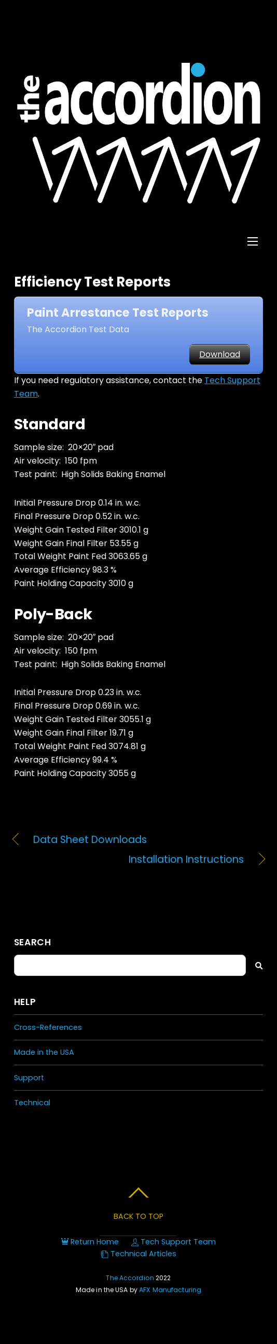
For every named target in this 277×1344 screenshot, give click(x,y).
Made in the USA (44, 1052)
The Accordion (130, 1277)
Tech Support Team (173, 1242)
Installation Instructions (129, 859)
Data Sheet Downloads (90, 840)
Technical (32, 1102)
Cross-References (48, 1027)
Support (29, 1078)
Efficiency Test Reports (92, 282)
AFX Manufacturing (170, 1289)
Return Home (90, 1242)
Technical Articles (138, 1253)
